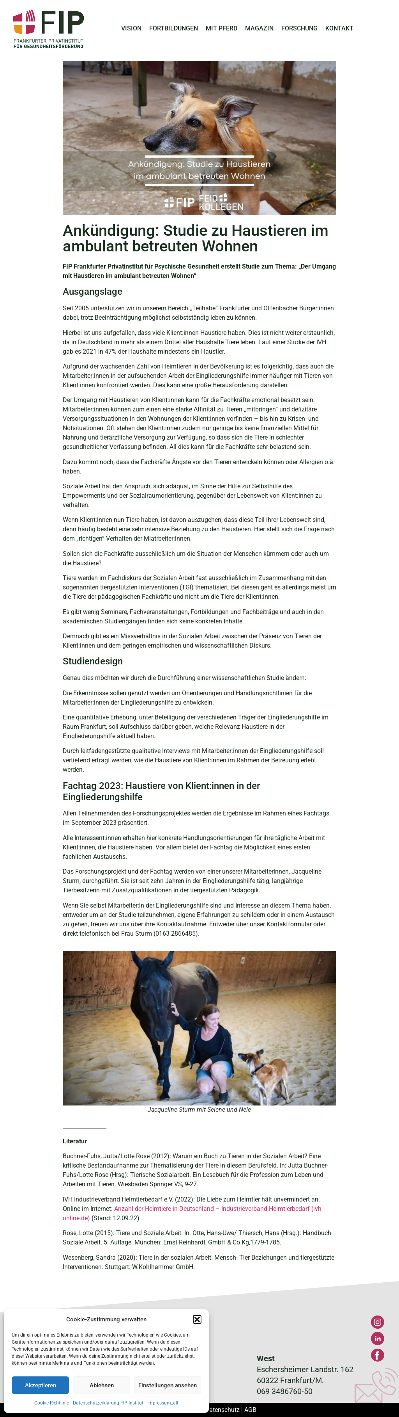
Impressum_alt (162, 1403)
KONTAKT (339, 28)
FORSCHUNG (299, 28)
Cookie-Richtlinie (51, 1403)
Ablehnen (102, 1385)
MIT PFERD (221, 28)
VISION (131, 28)
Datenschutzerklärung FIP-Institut (108, 1403)
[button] (197, 1319)
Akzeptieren (40, 1385)
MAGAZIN (259, 28)
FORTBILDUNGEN (173, 28)
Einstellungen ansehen (167, 1385)
